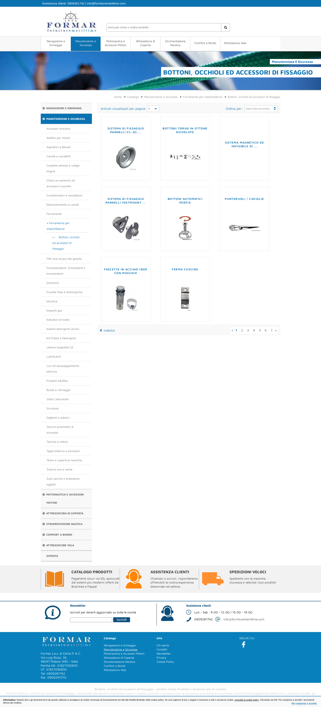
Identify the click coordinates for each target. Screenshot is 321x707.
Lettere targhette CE (59, 347)
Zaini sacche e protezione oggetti (63, 481)
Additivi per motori (58, 137)
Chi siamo (163, 645)
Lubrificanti (53, 356)
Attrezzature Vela (235, 43)
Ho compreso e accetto (304, 703)
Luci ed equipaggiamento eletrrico (62, 368)
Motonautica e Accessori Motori (115, 43)
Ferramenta (54, 213)
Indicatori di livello (58, 319)
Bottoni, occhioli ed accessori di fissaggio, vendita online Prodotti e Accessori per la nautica (160, 689)
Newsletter (164, 653)
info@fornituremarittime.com (106, 3)
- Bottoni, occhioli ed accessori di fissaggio (65, 242)
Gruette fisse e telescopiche (64, 292)
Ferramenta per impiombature (58, 225)
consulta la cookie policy (246, 700)
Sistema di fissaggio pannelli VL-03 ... (125, 130)
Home (118, 97)
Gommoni (52, 282)
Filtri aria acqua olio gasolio (64, 258)
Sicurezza (52, 408)
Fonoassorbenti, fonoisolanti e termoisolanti (65, 270)
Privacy (161, 657)
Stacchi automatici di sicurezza (59, 429)
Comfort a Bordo (205, 43)
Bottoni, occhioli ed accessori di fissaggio (254, 97)
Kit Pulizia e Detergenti (61, 338)
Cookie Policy (165, 661)
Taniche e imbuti (57, 441)
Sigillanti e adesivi (57, 417)
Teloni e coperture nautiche (64, 460)
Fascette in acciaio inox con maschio (125, 271)
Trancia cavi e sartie (59, 469)
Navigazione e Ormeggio (56, 43)
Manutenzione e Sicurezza (85, 43)
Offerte (52, 555)
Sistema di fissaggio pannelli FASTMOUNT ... (125, 200)
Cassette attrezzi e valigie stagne (63, 168)
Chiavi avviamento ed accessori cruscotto (60, 183)
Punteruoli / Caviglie (244, 199)
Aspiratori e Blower (58, 147)
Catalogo (133, 97)
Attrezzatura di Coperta (145, 43)
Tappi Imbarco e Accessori (63, 451)
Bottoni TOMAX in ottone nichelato (185, 130)
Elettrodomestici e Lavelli (62, 204)
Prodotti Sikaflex (57, 380)
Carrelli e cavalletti (58, 156)
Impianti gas (54, 310)
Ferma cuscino (185, 269)
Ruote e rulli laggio (58, 390)
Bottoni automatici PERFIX (185, 200)
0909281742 (75, 3)
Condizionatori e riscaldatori (64, 195)
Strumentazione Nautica (175, 43)
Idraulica (51, 301)
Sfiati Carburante (57, 399)
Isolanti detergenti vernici (62, 329)
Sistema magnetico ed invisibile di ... (244, 144)
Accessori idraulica (58, 128)
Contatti (162, 649)
